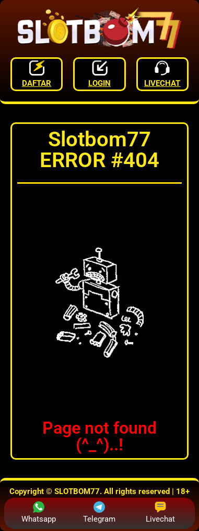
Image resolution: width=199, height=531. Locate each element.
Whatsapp (38, 512)
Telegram (99, 512)
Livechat (160, 512)
